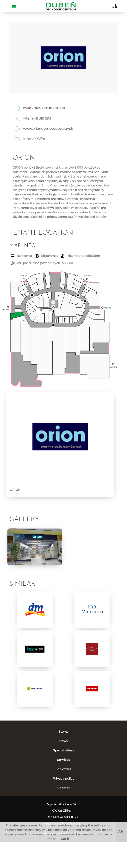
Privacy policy (63, 778)
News (63, 741)
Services (63, 760)
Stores (64, 732)
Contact (63, 788)
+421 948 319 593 (37, 118)
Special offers (63, 750)
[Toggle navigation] (14, 6)
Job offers (63, 769)
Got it (65, 839)
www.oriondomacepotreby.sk (48, 129)
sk (115, 7)
